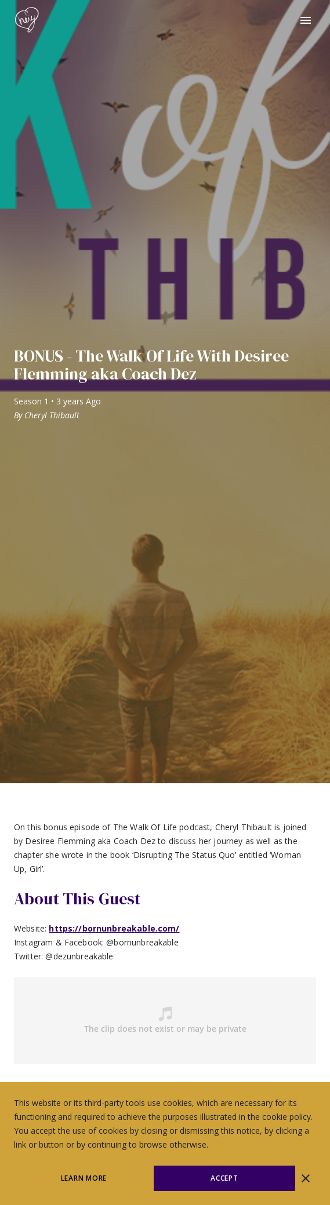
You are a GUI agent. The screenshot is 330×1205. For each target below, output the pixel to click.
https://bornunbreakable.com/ (114, 928)
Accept (224, 1178)
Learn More (84, 1178)
